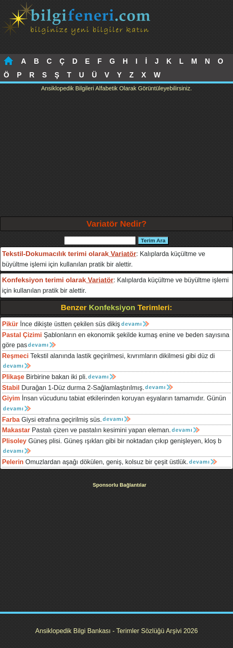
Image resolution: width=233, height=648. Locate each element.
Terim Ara (153, 241)
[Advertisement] (116, 156)
